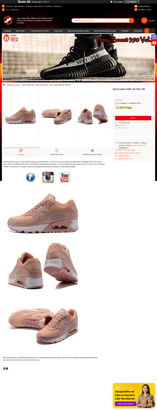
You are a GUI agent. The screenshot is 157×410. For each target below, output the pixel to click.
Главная (7, 31)
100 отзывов (118, 1)
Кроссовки (20, 31)
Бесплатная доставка (126, 150)
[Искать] (131, 20)
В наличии (58, 31)
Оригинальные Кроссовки (78, 31)
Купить (133, 118)
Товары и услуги (13, 85)
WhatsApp (138, 31)
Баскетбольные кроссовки (105, 31)
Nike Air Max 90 (42, 85)
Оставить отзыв (144, 9)
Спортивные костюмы (40, 31)
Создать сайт (36, 1)
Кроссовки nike (28, 85)
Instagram (125, 31)
